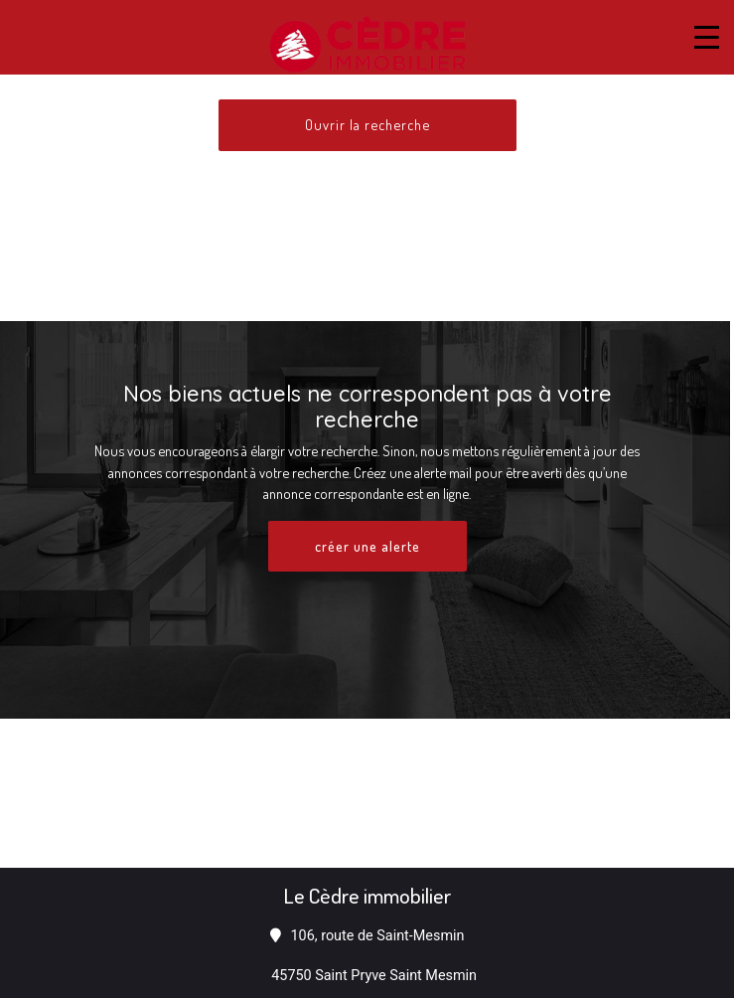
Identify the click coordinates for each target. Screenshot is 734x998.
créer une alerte (367, 546)
